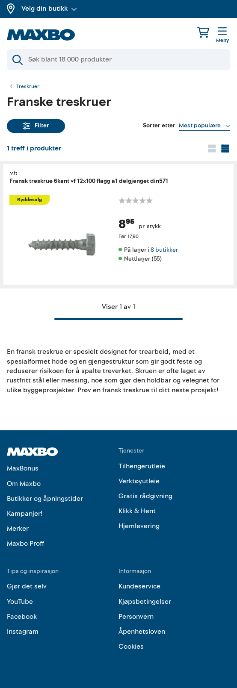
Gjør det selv (27, 586)
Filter (36, 125)
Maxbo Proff (25, 543)
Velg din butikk (49, 8)
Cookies (131, 646)
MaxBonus (23, 468)
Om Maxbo (24, 483)
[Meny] (222, 35)
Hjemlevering (139, 526)
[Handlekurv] (203, 32)
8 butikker (164, 250)
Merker (18, 528)
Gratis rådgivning (145, 496)
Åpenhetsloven (141, 631)
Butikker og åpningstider (45, 498)
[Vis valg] (204, 125)
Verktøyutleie (139, 481)
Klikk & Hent (137, 511)
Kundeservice (139, 586)
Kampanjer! (25, 513)
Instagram (23, 631)
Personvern (136, 616)
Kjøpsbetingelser (144, 601)
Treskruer (27, 86)
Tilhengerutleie (141, 466)
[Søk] (118, 59)
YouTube (20, 601)
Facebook (22, 616)
